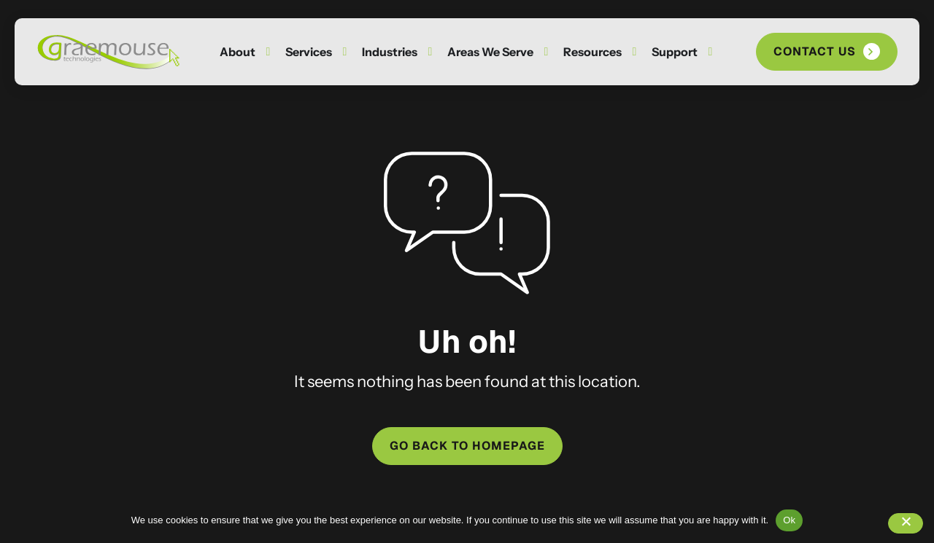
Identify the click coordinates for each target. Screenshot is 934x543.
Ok (789, 520)
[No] (905, 523)
